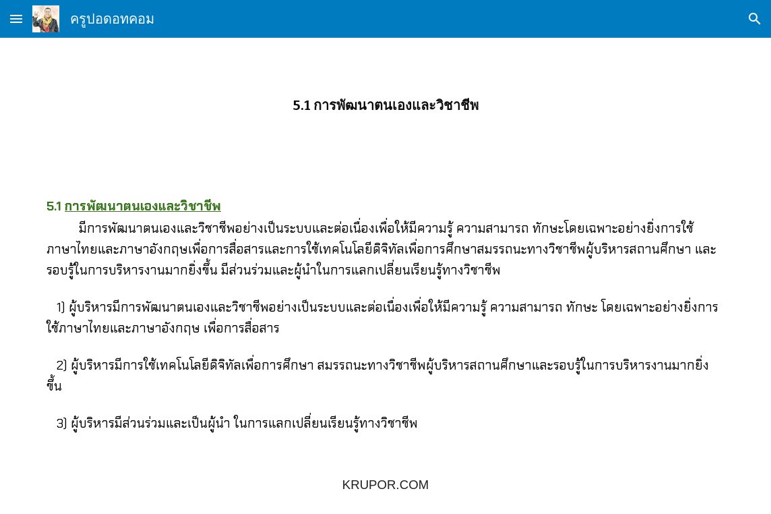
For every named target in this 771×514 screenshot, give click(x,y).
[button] (16, 18)
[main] (385, 105)
